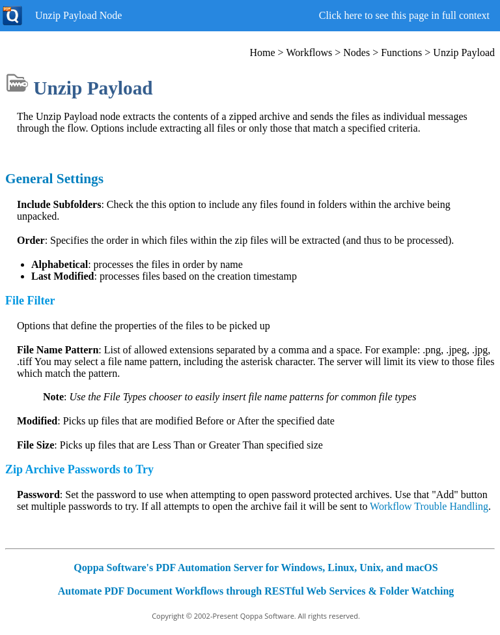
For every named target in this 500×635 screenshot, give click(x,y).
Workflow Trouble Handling (429, 506)
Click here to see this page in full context (404, 15)
